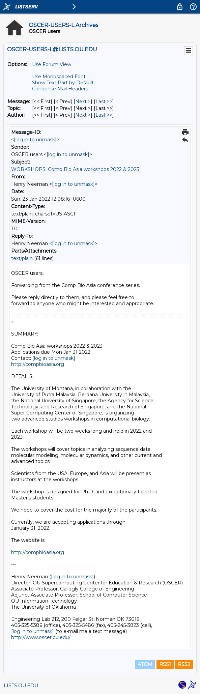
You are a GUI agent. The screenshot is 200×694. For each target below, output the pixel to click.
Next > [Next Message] (83, 101)
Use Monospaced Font (59, 77)
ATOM (145, 664)
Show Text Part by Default (63, 83)
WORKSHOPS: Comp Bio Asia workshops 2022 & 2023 (75, 169)
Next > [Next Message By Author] (83, 115)
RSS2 (184, 664)
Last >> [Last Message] (103, 101)
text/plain (22, 258)
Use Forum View (51, 64)
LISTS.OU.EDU (21, 686)
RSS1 (165, 664)
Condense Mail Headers (60, 89)
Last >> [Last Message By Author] (103, 115)
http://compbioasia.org (37, 364)
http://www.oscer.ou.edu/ (40, 637)
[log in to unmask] (35, 140)
